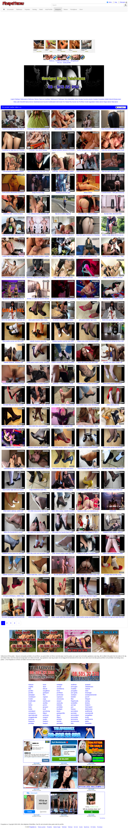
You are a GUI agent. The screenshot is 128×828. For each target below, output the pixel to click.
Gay (116, 2)
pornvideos (74, 711)
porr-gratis (74, 693)
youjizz (45, 719)
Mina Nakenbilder (69, 99)
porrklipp (31, 723)
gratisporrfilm (61, 713)
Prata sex (41, 99)
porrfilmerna (89, 719)
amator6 (87, 684)
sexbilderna (60, 688)
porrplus (59, 719)
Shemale (122, 2)
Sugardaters (92, 102)
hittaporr (87, 699)
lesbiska (59, 705)
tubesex (30, 684)
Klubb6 (107, 99)
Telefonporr (61, 99)
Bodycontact (117, 99)
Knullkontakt (51, 102)
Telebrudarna (24, 99)
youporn (45, 717)
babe (30, 707)
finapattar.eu (32, 827)
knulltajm (59, 709)
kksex (58, 711)
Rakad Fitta (68, 102)
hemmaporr (88, 707)
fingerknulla (74, 701)
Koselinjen (47, 99)
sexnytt (59, 686)
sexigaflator (88, 715)
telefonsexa (88, 709)
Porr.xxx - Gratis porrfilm (64, 62)
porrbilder (60, 707)
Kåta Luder (17, 102)
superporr (60, 697)
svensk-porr (46, 701)
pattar (87, 721)
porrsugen (74, 686)
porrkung (45, 715)
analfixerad (88, 711)
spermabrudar (32, 715)
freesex (73, 709)
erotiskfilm (74, 703)
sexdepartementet (91, 695)
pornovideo (74, 717)
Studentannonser (38, 102)
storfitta (45, 703)
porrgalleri (74, 691)
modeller (73, 688)
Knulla (86, 102)
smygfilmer (46, 691)
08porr (59, 717)
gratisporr (46, 693)
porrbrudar (60, 695)
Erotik (57, 102)
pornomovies (75, 721)
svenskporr (31, 711)
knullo (30, 709)
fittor (29, 688)
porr (72, 707)
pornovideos (75, 715)
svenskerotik (89, 713)
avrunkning (46, 711)
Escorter (45, 102)
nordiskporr (32, 697)
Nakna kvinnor (29, 102)
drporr (59, 715)
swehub (87, 688)
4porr (44, 686)
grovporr (45, 707)
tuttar (86, 691)
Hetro (110, 2)
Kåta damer (115, 102)
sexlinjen (73, 695)
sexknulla (60, 703)
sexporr (59, 701)
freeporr (45, 723)
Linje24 (13, 99)
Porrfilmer (81, 102)
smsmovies (60, 699)
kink (72, 723)
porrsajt (73, 705)
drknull (45, 688)
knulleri (30, 699)
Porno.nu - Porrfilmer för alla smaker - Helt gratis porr (64, 61)
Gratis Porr (62, 102)
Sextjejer (95, 99)
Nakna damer (99, 102)
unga (44, 699)
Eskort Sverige (79, 99)
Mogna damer (107, 102)
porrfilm (30, 691)
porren (45, 705)
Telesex (36, 99)
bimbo (30, 705)
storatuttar (88, 723)
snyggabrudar (32, 717)
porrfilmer (60, 693)
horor (44, 684)
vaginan (45, 697)
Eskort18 (111, 99)
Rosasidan (101, 99)
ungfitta (30, 686)
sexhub (59, 721)
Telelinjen (17, 99)
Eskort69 (22, 102)
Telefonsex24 (54, 99)
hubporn (87, 705)
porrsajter (60, 723)
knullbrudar (31, 701)
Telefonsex (31, 99)
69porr (45, 713)
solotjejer (59, 684)
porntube (74, 713)
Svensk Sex (75, 102)
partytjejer (31, 695)
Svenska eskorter (88, 99)
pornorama (74, 719)
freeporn (45, 721)
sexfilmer (74, 684)
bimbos (87, 703)
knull (29, 703)
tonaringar (88, 693)
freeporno (31, 721)
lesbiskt (73, 697)
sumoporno (32, 713)
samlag (87, 701)
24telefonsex (89, 686)
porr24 (87, 697)
